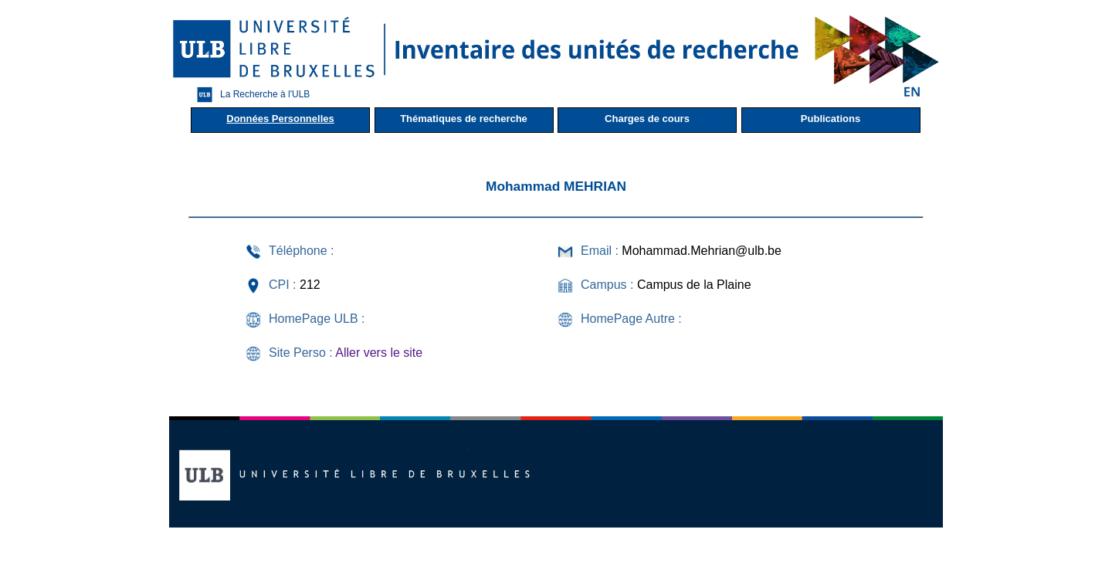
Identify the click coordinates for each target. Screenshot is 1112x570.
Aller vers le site (378, 352)
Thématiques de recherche (463, 118)
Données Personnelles (280, 118)
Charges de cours (647, 118)
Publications (830, 118)
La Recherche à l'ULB (249, 94)
